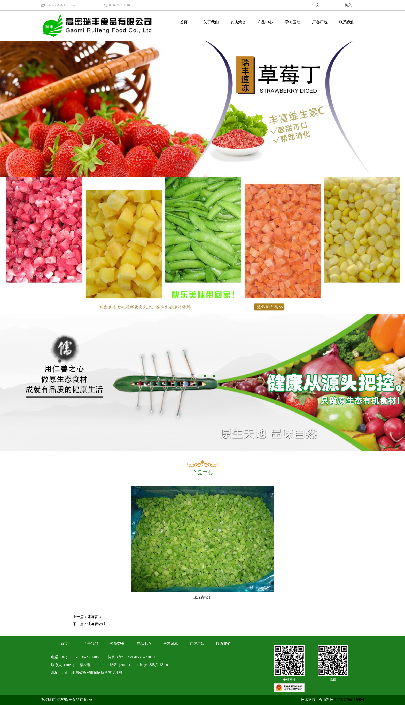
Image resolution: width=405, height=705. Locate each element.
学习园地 (292, 22)
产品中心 (265, 22)
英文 (348, 5)
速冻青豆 (94, 617)
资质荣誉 (238, 22)
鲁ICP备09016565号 (348, 700)
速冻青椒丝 (96, 624)
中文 (316, 5)
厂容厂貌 (320, 22)
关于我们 (211, 22)
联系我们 (347, 22)
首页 (184, 22)
